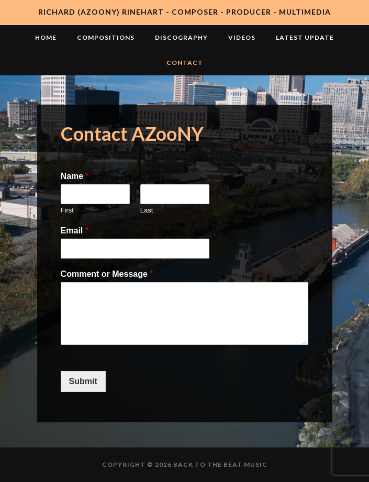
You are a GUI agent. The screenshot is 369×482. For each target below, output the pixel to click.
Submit (83, 381)
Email (74, 230)
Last (146, 210)
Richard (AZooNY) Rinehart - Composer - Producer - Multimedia (184, 11)
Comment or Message (107, 274)
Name (75, 176)
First (67, 210)
